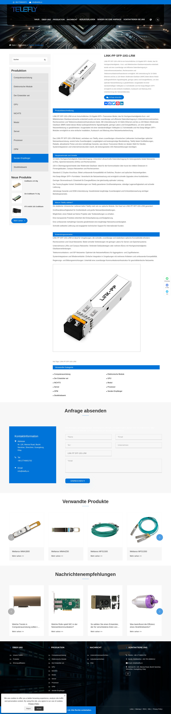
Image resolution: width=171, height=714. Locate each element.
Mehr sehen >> (18, 556)
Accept (39, 708)
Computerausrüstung (23, 78)
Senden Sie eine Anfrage (109, 20)
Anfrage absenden (113, 97)
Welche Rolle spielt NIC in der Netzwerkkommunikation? (64, 625)
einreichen (78, 481)
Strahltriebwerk (20, 167)
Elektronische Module (23, 86)
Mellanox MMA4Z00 (60, 551)
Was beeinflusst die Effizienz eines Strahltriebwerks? (142, 625)
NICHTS (17, 113)
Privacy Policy (157, 709)
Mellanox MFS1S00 (99, 551)
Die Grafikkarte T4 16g (32, 194)
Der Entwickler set (22, 95)
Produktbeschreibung (64, 110)
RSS (144, 709)
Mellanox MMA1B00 (21, 551)
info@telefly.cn (37, 2)
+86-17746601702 (25, 461)
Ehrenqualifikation (19, 663)
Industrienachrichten (97, 659)
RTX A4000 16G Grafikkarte (33, 206)
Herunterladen (87, 20)
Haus (36, 20)
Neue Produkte (21, 177)
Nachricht (72, 20)
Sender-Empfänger (36, 45)
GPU (16, 104)
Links (131, 709)
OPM (16, 149)
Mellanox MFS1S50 (138, 551)
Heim (14, 45)
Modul (16, 122)
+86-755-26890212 (148, 659)
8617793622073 (21, 2)
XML (149, 709)
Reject (28, 708)
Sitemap (138, 709)
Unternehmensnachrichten (99, 655)
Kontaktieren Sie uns (134, 20)
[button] (11, 537)
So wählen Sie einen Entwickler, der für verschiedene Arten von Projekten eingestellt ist (104, 625)
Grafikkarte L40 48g (31, 181)
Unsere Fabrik (18, 655)
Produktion (59, 20)
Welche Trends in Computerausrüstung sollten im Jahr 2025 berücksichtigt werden (26, 625)
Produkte (16, 659)
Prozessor (18, 140)
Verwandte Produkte (85, 501)
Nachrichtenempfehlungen (85, 574)
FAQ (91, 663)
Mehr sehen (19, 220)
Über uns (46, 20)
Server (17, 131)
